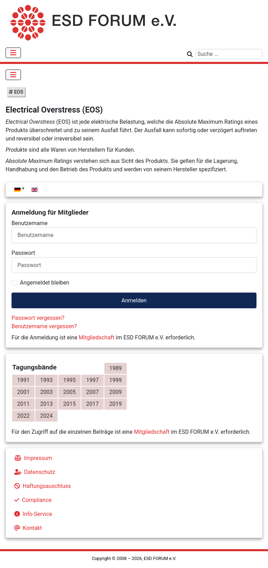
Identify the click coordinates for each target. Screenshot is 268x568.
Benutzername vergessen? (44, 326)
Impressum (32, 458)
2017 (92, 404)
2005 (69, 392)
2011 (23, 404)
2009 (115, 392)
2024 (46, 415)
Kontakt (27, 528)
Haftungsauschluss (41, 486)
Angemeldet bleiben (44, 282)
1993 (46, 380)
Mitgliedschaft (96, 337)
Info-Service (32, 514)
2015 (69, 404)
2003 (46, 392)
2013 (46, 404)
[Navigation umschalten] (13, 53)
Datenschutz (33, 472)
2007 (92, 392)
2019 (115, 404)
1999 (115, 380)
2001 (23, 392)
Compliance (32, 500)
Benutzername (29, 223)
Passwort (23, 253)
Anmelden (134, 300)
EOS (18, 92)
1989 (115, 368)
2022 (23, 415)
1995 (69, 380)
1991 (23, 380)
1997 (92, 380)
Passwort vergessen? (38, 318)
